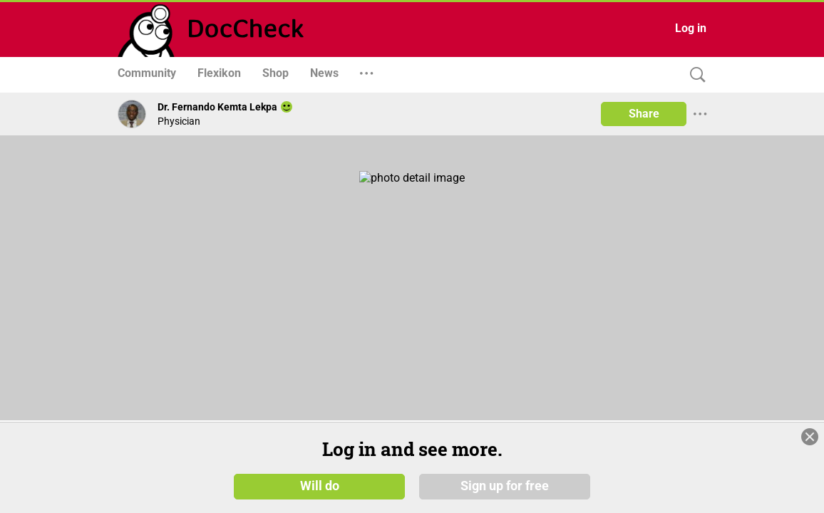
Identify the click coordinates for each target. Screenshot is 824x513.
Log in (690, 28)
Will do (319, 486)
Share (644, 113)
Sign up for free (504, 486)
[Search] (694, 75)
